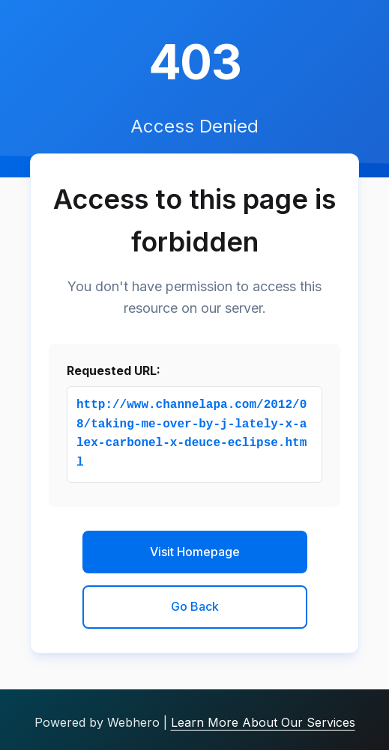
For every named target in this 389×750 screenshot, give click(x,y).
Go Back (195, 606)
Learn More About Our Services (263, 722)
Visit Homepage (195, 551)
